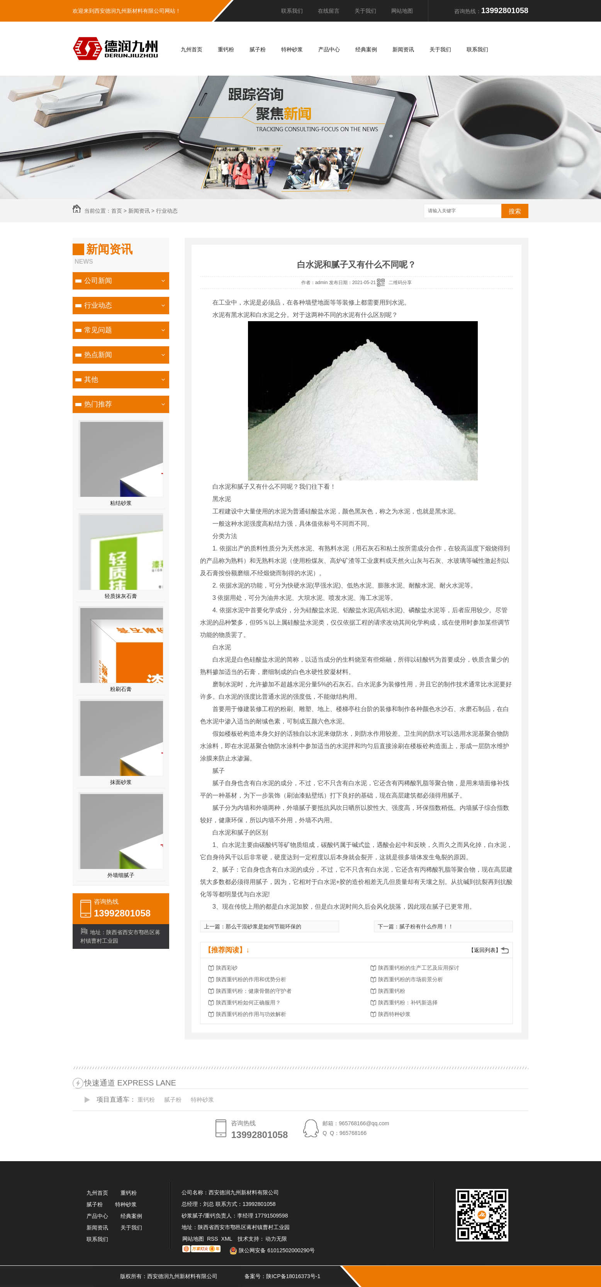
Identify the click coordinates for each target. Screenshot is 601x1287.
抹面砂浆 (121, 782)
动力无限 (276, 1239)
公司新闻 (98, 280)
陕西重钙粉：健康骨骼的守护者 (254, 991)
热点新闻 (98, 355)
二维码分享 (400, 282)
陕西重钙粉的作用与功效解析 (251, 1014)
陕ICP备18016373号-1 (293, 1276)
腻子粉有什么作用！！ (426, 926)
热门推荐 (98, 404)
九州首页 (191, 49)
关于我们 (365, 11)
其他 (91, 379)
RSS (213, 1239)
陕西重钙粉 (391, 991)
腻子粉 (258, 49)
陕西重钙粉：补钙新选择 (408, 1002)
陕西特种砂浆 (394, 1014)
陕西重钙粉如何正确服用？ (248, 1002)
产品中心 (329, 49)
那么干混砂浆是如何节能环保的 (263, 926)
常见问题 (98, 330)
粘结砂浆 (121, 503)
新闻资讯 (403, 49)
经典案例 (366, 49)
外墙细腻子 (120, 875)
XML (227, 1239)
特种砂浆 (292, 49)
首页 (116, 211)
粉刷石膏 (121, 689)
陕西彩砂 (227, 968)
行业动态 (167, 211)
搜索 (515, 211)
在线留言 (329, 11)
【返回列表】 (485, 950)
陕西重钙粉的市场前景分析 (410, 979)
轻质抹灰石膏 (121, 596)
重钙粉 (226, 49)
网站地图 (402, 11)
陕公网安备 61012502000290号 (269, 1250)
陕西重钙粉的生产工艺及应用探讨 (418, 968)
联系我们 (292, 11)
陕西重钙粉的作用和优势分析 (251, 979)
